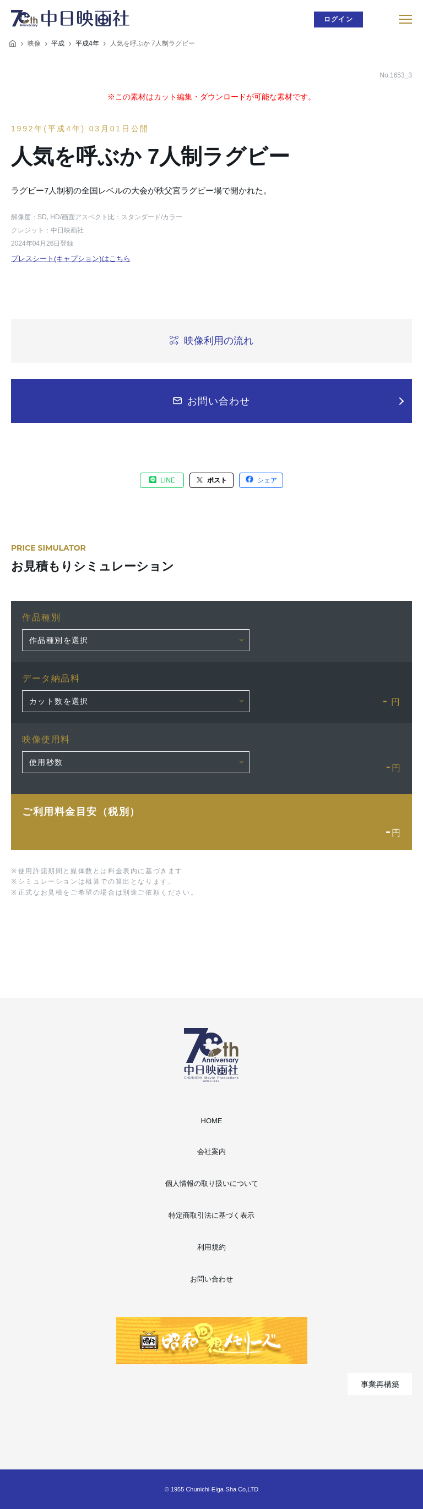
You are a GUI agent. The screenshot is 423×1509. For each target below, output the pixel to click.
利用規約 (211, 1247)
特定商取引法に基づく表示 (211, 1215)
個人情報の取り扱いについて (211, 1183)
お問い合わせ (211, 1279)
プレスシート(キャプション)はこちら (71, 258)
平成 (57, 43)
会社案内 (211, 1151)
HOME (212, 1121)
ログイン (338, 19)
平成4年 (87, 43)
